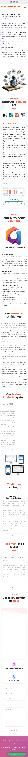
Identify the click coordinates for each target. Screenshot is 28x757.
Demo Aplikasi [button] (14, 199)
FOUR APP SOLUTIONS (10, 6)
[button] (5, 191)
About (17, 740)
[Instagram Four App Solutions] (14, 2)
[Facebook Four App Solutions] (11, 2)
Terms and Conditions (14, 744)
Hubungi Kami (14, 64)
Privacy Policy (17, 742)
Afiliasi (23, 740)
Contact (8, 742)
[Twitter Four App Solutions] (17, 2)
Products (10, 740)
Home (4, 740)
